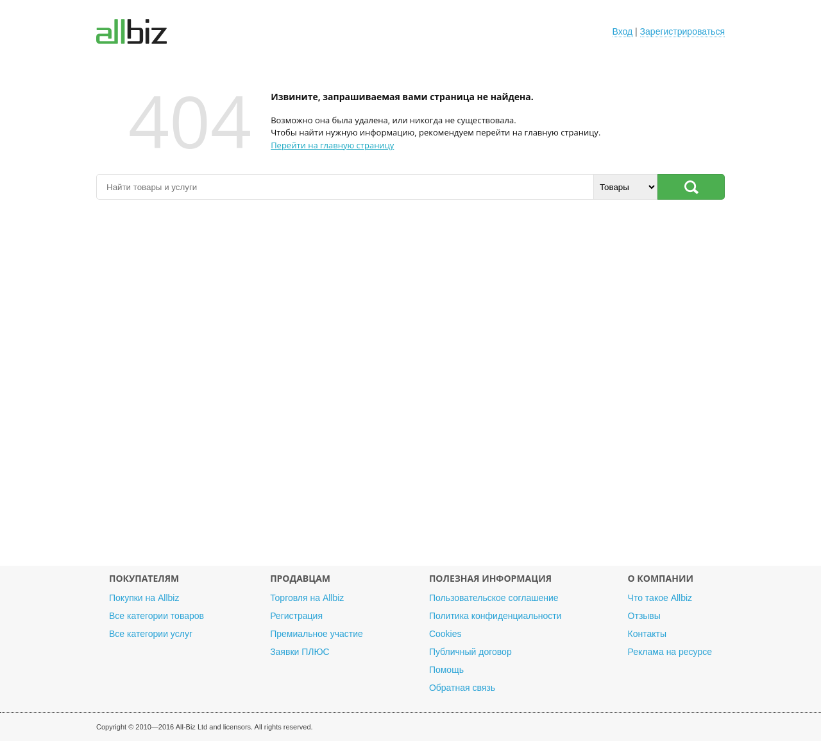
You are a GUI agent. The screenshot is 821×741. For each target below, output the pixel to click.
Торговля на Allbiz (307, 598)
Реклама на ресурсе (670, 652)
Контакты (647, 634)
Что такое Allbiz (660, 598)
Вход (623, 31)
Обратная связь (462, 688)
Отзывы (644, 616)
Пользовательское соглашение (494, 598)
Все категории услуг (150, 634)
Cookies (445, 634)
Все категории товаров (156, 616)
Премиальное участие (316, 634)
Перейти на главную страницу (332, 145)
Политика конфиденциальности (495, 616)
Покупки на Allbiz (144, 598)
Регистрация (296, 616)
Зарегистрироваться (682, 31)
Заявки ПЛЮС (299, 652)
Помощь (446, 670)
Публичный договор (470, 652)
